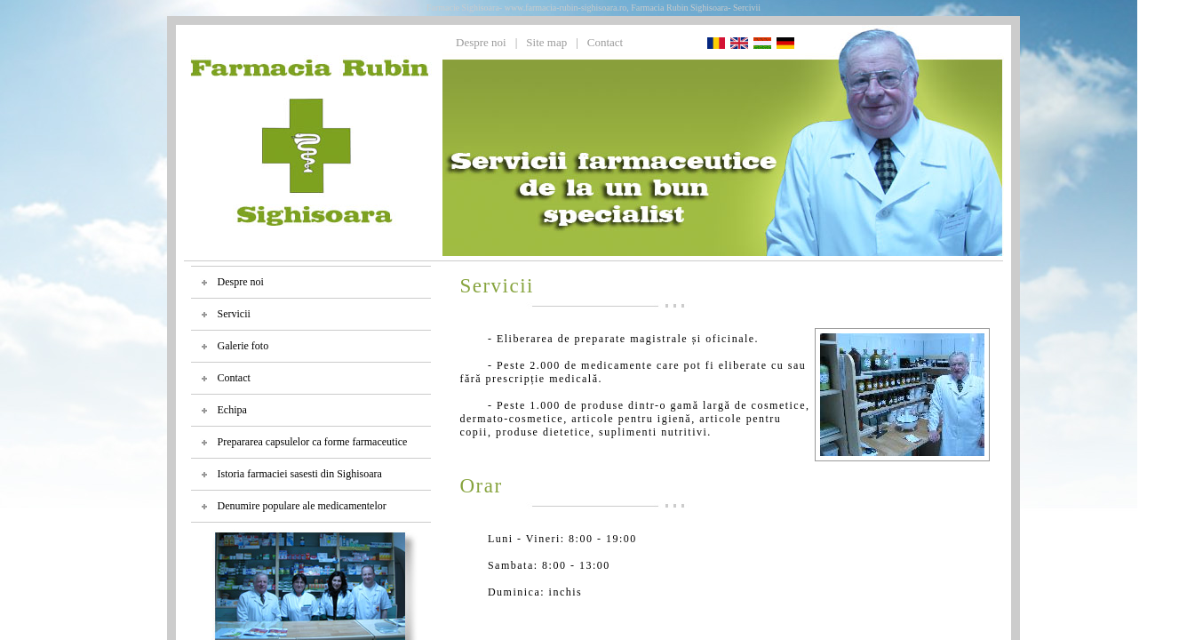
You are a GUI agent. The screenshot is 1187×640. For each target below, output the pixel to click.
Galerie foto (243, 346)
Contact (605, 42)
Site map (546, 42)
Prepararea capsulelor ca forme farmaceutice (313, 442)
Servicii (234, 314)
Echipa (232, 410)
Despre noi (481, 42)
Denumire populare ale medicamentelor (302, 506)
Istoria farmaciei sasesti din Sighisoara (300, 474)
